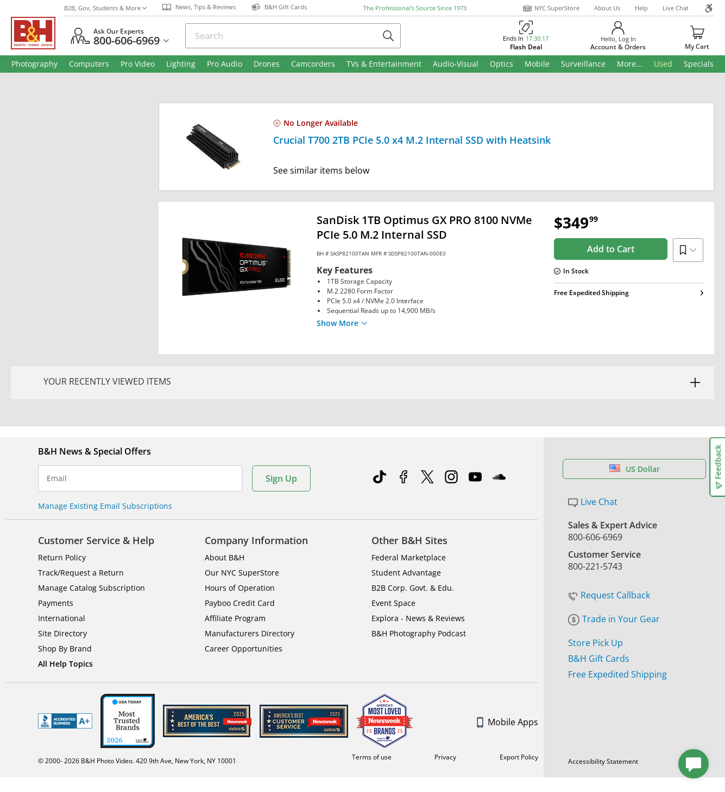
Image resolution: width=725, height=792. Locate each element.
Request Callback (609, 555)
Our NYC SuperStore (242, 533)
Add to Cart (610, 249)
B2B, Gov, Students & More (105, 8)
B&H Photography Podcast (418, 594)
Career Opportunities (243, 609)
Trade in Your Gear (614, 579)
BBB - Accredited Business (65, 681)
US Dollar (634, 429)
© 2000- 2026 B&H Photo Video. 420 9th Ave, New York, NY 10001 (137, 721)
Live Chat (676, 8)
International (61, 578)
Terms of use (372, 717)
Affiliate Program (235, 578)
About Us (607, 8)
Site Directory (62, 594)
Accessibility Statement (603, 721)
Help (641, 8)
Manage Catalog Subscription (91, 548)
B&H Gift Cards (598, 619)
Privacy (445, 717)
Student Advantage (406, 533)
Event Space (393, 563)
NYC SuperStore (550, 8)
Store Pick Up (595, 603)
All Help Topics (65, 624)
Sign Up (281, 439)
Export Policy (519, 717)
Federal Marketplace (408, 518)
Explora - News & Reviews (418, 578)
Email (57, 439)
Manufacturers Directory (249, 594)
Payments (55, 563)
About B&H (224, 518)
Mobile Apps (507, 682)
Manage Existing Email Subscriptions (105, 466)
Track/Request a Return (81, 533)
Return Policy (62, 518)
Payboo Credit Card (240, 563)
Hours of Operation (240, 548)
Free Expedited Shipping (617, 635)
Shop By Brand (65, 609)
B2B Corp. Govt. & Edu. (412, 548)
